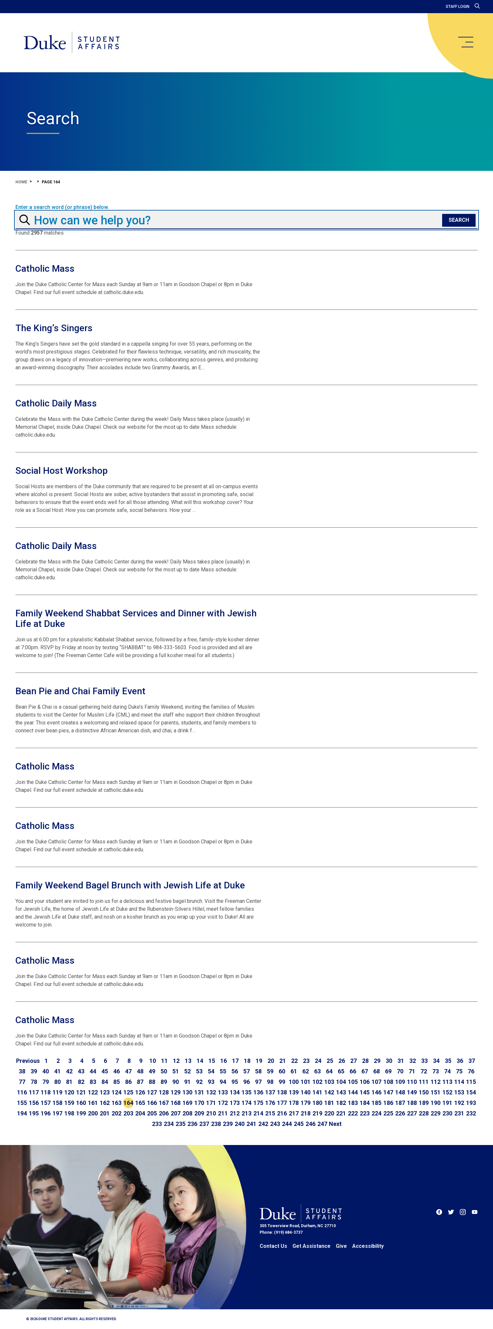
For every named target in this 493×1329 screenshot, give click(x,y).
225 (388, 1113)
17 (235, 1060)
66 (353, 1071)
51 (175, 1071)
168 (176, 1102)
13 (188, 1060)
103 (329, 1081)
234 (169, 1123)
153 (459, 1092)
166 (152, 1102)
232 (471, 1113)
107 (376, 1081)
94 (223, 1081)
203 (128, 1113)
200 (93, 1113)
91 (187, 1081)
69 (388, 1071)
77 (22, 1081)
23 (306, 1060)
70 (400, 1071)
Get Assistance (311, 1246)
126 (140, 1092)
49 (152, 1071)
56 (234, 1071)
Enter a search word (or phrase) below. (62, 207)
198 (69, 1113)
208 (187, 1113)
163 (116, 1102)
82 (81, 1081)
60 (282, 1071)
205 (152, 1113)
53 (199, 1071)
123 (105, 1092)
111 (424, 1081)
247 (322, 1123)
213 (246, 1113)
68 (376, 1071)
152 (447, 1092)
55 (223, 1071)
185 (376, 1102)
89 (164, 1081)
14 (200, 1060)
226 (400, 1113)
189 (424, 1102)
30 (389, 1060)
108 (388, 1081)
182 (341, 1102)
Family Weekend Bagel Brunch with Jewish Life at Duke (130, 885)
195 (34, 1113)
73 (435, 1071)
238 (216, 1123)
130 (187, 1092)
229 (435, 1113)
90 (175, 1081)
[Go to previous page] (28, 1061)
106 (365, 1081)
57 (246, 1071)
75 (459, 1071)
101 (306, 1081)
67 (364, 1071)
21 (282, 1060)
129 (176, 1092)
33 (424, 1060)
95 (234, 1081)
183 (353, 1102)
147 (388, 1092)
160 (81, 1102)
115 (471, 1081)
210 (211, 1113)
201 (105, 1113)
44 (93, 1071)
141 (317, 1092)
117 (34, 1092)
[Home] (71, 43)
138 (282, 1092)
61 (293, 1071)
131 (199, 1092)
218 (306, 1113)
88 (152, 1081)
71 (412, 1071)
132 (211, 1092)
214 (258, 1113)
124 (116, 1092)
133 (223, 1092)
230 (447, 1113)
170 (199, 1102)
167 (164, 1102)
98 (270, 1081)
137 (270, 1092)
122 (93, 1092)
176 (270, 1102)
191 (447, 1102)
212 (235, 1113)
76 (471, 1071)
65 (341, 1071)
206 (164, 1113)
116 (22, 1092)
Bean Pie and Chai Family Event (80, 691)
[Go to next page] (335, 1124)
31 (400, 1060)
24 (318, 1060)
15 (211, 1060)
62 (305, 1071)
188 (412, 1102)
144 (353, 1092)
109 (400, 1081)
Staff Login (457, 6)
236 (192, 1123)
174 (246, 1102)
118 (46, 1092)
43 (81, 1071)
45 (104, 1071)
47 (128, 1071)
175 (258, 1102)
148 (400, 1092)
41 (57, 1071)
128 (164, 1092)
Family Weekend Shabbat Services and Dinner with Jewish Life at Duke (136, 618)
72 (423, 1071)
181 (329, 1102)
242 (263, 1123)
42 (69, 1071)
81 (69, 1081)
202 (116, 1113)
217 (294, 1113)
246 (310, 1123)
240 (240, 1123)
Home (21, 182)
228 (424, 1113)
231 (459, 1113)
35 (448, 1060)
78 (34, 1081)
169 (187, 1102)
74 (447, 1071)
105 (353, 1081)
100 (294, 1081)
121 (81, 1092)
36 (460, 1060)
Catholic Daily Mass (56, 403)
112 (435, 1081)
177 (282, 1102)
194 (22, 1113)
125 (128, 1092)
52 (187, 1071)
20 (271, 1060)
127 (152, 1092)
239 (228, 1123)
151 (435, 1092)
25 (330, 1060)
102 (317, 1081)
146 (376, 1092)
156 (34, 1102)
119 (57, 1092)
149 (412, 1092)
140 (306, 1092)
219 (317, 1113)
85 (116, 1081)
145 (365, 1092)
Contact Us (273, 1246)
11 (164, 1060)
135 (246, 1092)
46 (116, 1071)
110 (412, 1081)
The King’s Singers (54, 328)
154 (471, 1092)
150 (424, 1092)
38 (22, 1071)
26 (341, 1060)
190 (435, 1102)
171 (211, 1102)
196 (46, 1113)
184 (365, 1102)
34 (436, 1060)
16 (223, 1060)
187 (400, 1102)
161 (93, 1102)
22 (294, 1060)
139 (294, 1092)
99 (282, 1081)
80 (57, 1081)
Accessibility (368, 1246)
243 (275, 1123)
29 (377, 1060)
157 (46, 1102)
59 (270, 1071)
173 (235, 1102)
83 (93, 1081)
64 (329, 1071)
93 (211, 1081)
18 (247, 1060)
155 (22, 1102)
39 (34, 1071)
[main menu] (465, 42)
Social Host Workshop (61, 470)
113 (447, 1081)
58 (258, 1071)
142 (329, 1092)
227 (412, 1113)
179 (306, 1102)
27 (353, 1060)
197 (57, 1113)
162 (105, 1102)
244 (287, 1123)
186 (388, 1102)
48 (140, 1071)
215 (270, 1113)
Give (341, 1246)
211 (223, 1113)
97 (258, 1081)
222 (353, 1113)
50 (164, 1071)
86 (128, 1081)
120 (69, 1092)
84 (104, 1081)
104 (341, 1081)
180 (317, 1102)
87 (140, 1081)
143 (341, 1092)
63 (317, 1071)
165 (140, 1102)
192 (459, 1102)
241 (251, 1123)
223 (365, 1113)
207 (176, 1113)
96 (246, 1081)
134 (235, 1092)
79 (45, 1081)
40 (45, 1071)
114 (459, 1081)
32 (412, 1060)
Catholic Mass (45, 268)
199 (81, 1113)
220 (329, 1113)
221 (341, 1113)
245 (299, 1123)
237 (204, 1123)
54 (211, 1071)
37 (471, 1060)
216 (282, 1113)
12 (176, 1060)
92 (199, 1081)
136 (258, 1092)
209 (199, 1113)
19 (259, 1060)
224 (376, 1113)
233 (157, 1123)
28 (365, 1060)
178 (294, 1102)
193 (471, 1102)
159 (69, 1102)
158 (57, 1102)
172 (223, 1102)
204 (140, 1113)
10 (152, 1060)
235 (180, 1123)
